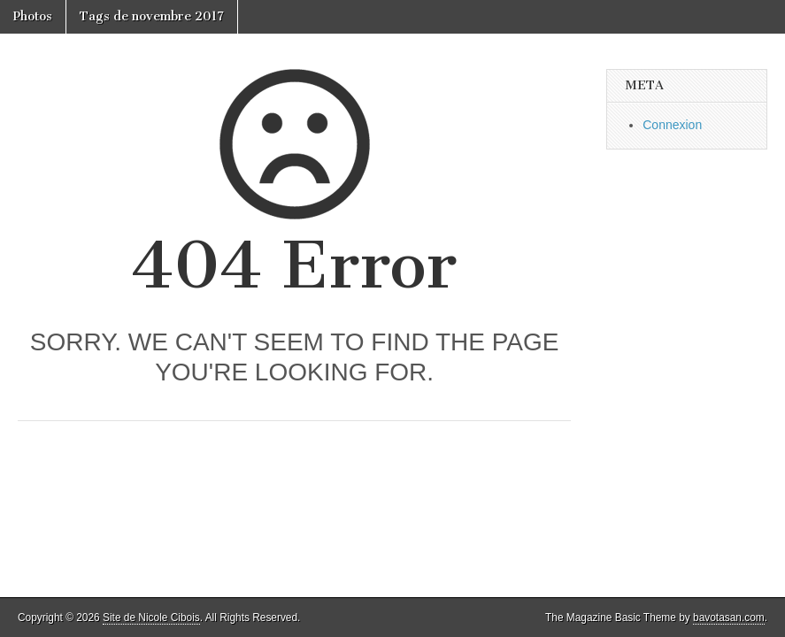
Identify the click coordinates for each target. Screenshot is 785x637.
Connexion (672, 125)
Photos (32, 16)
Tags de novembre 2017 (152, 16)
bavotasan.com (729, 617)
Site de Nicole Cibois (151, 617)
